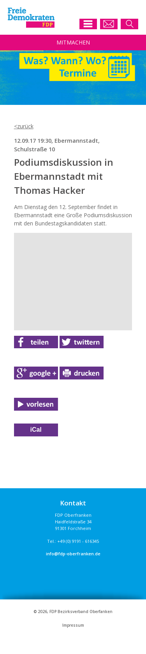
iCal (35, 429)
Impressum (73, 625)
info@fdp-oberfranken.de (73, 554)
